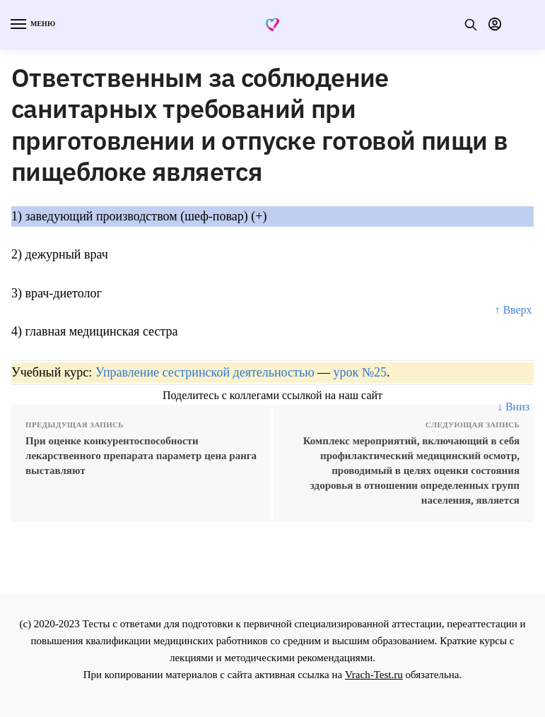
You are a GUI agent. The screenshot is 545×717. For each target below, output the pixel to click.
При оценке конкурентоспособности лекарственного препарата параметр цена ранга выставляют (141, 455)
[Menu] (32, 24)
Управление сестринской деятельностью (205, 372)
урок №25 (360, 372)
